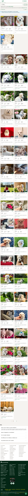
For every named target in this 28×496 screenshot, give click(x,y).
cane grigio (2, 456)
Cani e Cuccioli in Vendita (4, 465)
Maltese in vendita (3, 475)
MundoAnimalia (18, 489)
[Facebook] (11, 483)
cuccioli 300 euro (21, 453)
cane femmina (21, 456)
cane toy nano (2, 457)
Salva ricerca (3, 9)
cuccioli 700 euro (21, 449)
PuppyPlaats (13, 489)
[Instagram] (13, 483)
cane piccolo (2, 452)
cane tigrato (11, 453)
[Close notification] (27, 11)
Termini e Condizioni (3, 484)
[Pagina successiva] (16, 421)
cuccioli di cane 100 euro (22, 452)
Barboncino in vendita (4, 468)
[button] (7, 224)
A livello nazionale (10, 6)
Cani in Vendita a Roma (21, 467)
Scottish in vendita (11, 472)
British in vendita (11, 468)
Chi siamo (2, 479)
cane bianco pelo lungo (13, 445)
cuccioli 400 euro (21, 448)
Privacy (2, 480)
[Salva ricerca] (26, 493)
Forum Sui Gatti (20, 471)
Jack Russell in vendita (4, 474)
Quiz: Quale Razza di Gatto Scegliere (21, 475)
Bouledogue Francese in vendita (4, 472)
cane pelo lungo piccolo (4, 453)
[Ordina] (25, 9)
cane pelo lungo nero (12, 448)
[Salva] (12, 27)
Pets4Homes (6, 489)
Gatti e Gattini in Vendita (12, 465)
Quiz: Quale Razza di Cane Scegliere (21, 473)
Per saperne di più (24, 7)
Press (1, 483)
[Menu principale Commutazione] (1, 1)
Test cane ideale (3, 487)
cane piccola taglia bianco (22, 445)
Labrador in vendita (3, 469)
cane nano (11, 456)
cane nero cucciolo (3, 448)
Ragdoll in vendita (11, 469)
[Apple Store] (12, 481)
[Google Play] (12, 478)
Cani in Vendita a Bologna (21, 468)
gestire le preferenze (11, 493)
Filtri (25, 4)
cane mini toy (11, 457)
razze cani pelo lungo (13, 449)
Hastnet (10, 489)
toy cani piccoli (3, 445)
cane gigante (11, 452)
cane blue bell (2, 449)
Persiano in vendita (12, 473)
